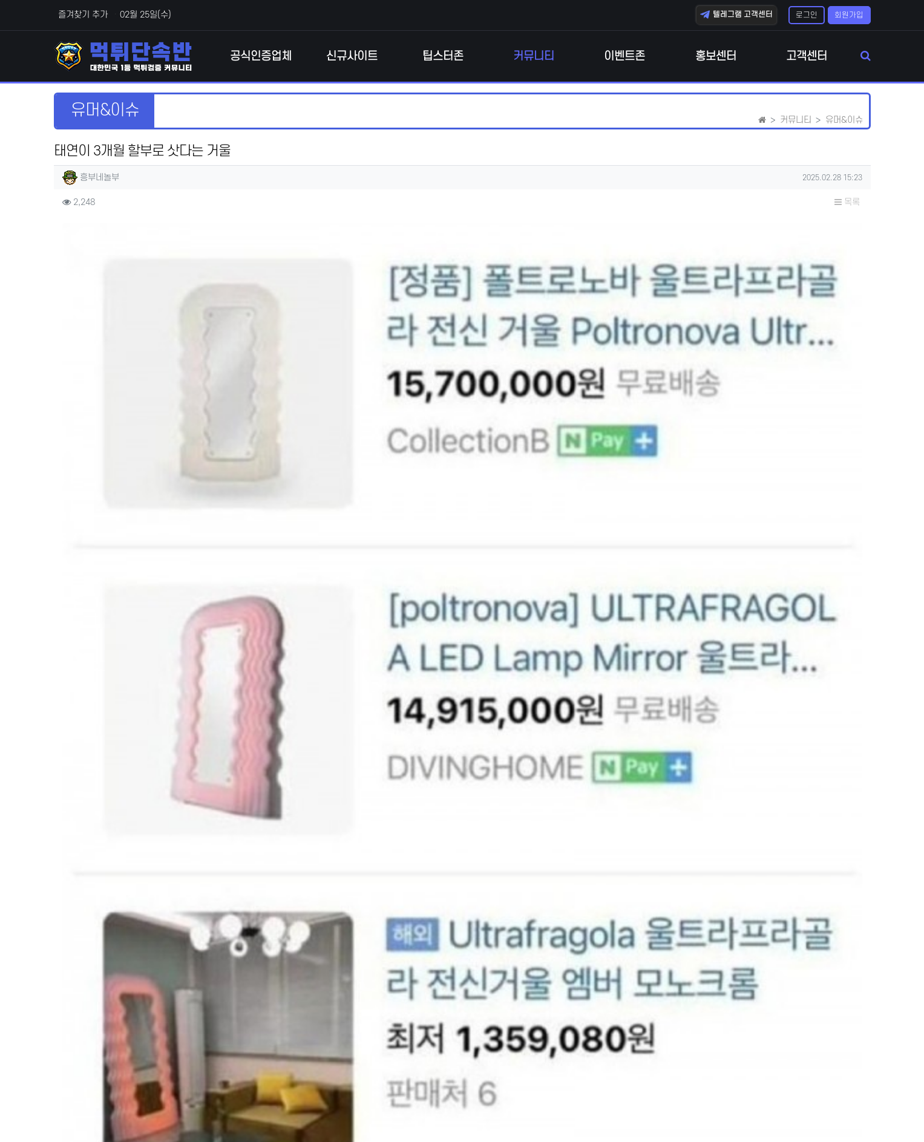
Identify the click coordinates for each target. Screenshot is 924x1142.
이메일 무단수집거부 (169, 1111)
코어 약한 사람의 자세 (172, 848)
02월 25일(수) (145, 15)
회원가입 (848, 15)
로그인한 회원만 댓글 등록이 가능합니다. (462, 1025)
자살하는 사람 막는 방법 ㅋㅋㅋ (191, 877)
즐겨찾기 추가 (82, 15)
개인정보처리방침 (85, 1111)
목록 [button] (847, 202)
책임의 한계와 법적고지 (263, 1111)
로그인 (807, 15)
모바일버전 (851, 1111)
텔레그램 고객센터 (736, 14)
